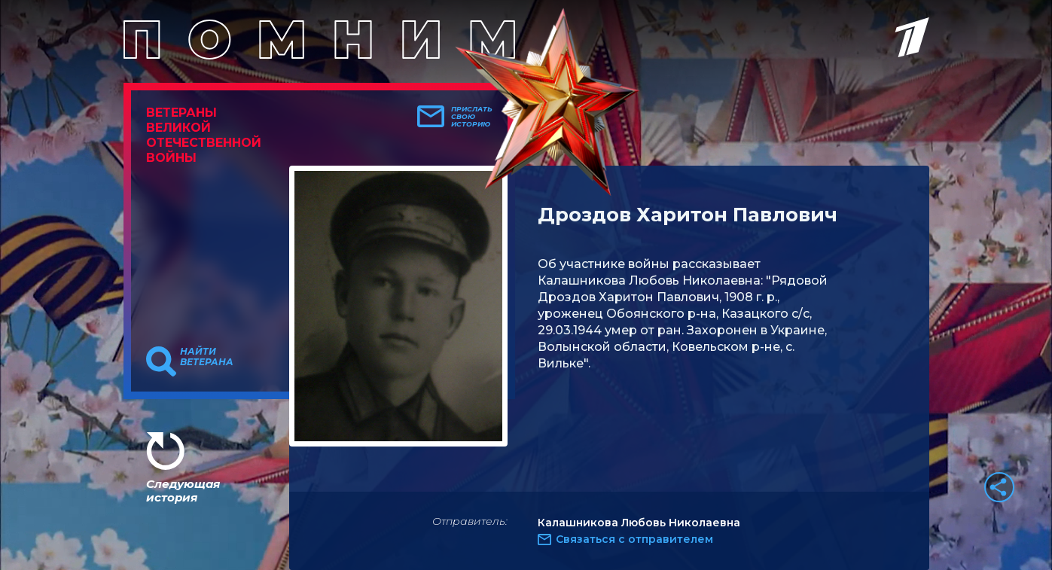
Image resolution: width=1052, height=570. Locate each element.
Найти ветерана (206, 356)
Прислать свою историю (471, 116)
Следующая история (183, 490)
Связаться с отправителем (634, 539)
